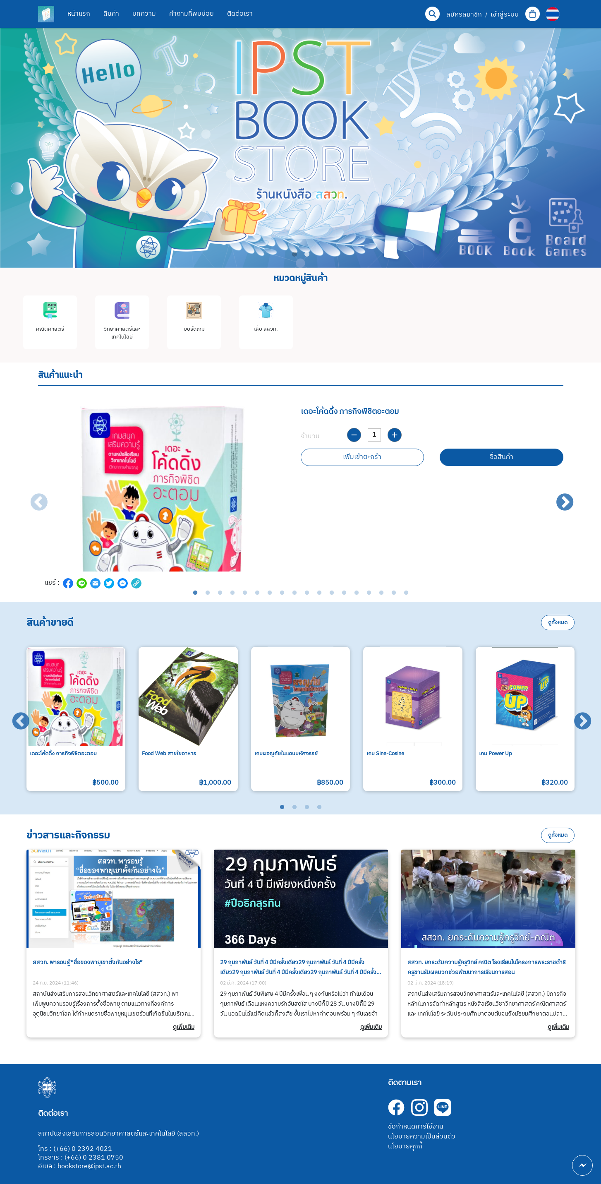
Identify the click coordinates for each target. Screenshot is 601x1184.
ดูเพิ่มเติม (183, 1027)
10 (307, 593)
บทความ (144, 13)
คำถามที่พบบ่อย (191, 13)
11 (319, 593)
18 (406, 593)
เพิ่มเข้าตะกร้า (362, 457)
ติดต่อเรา (240, 13)
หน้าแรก (78, 13)
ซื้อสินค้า (501, 457)
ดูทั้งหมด (557, 622)
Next (559, 497)
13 (344, 593)
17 (394, 593)
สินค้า (111, 13)
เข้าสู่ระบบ (505, 15)
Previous (33, 497)
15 (369, 593)
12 (332, 593)
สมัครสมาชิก (464, 15)
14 (356, 593)
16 (381, 593)
